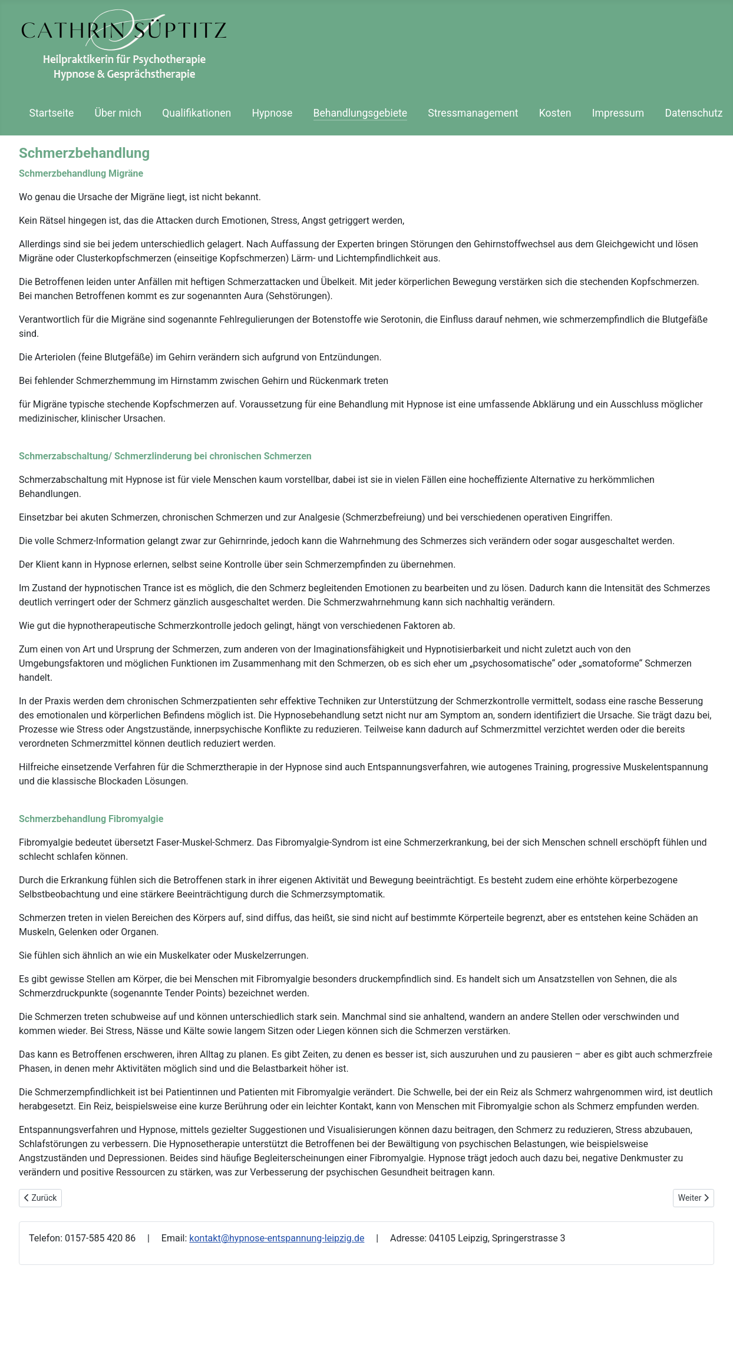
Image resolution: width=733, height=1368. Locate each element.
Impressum (618, 113)
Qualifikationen (196, 113)
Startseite (51, 113)
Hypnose (272, 113)
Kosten (555, 113)
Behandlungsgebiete (360, 113)
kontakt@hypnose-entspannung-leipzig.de (276, 1238)
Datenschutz (693, 113)
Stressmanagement (473, 113)
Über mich (117, 113)
